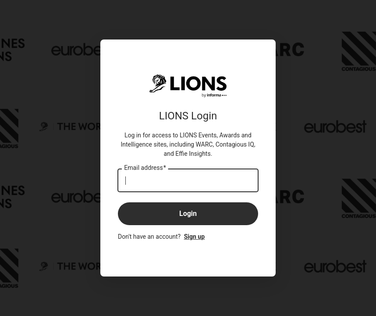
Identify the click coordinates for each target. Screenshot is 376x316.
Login (188, 213)
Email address (145, 168)
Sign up (194, 236)
